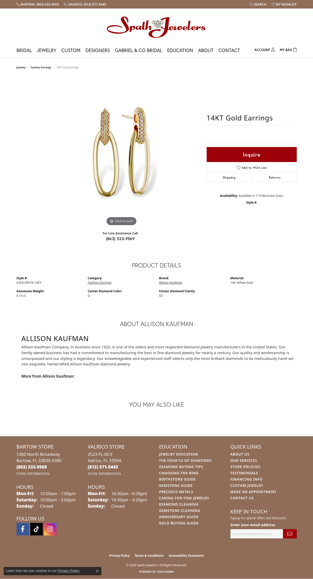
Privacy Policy (119, 555)
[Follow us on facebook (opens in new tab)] (23, 529)
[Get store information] (33, 474)
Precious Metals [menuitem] (176, 491)
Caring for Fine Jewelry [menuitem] (184, 498)
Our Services (243, 460)
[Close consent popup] (97, 570)
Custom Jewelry (246, 485)
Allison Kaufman (170, 282)
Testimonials (244, 473)
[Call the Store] (32, 467)
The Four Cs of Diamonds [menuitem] (185, 460)
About (205, 50)
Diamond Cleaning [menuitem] (179, 504)
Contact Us (242, 498)
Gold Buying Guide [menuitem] (179, 523)
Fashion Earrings (41, 67)
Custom (71, 50)
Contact (229, 50)
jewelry (21, 67)
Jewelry (46, 50)
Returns (274, 177)
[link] (38, 4)
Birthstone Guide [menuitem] (177, 479)
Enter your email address (252, 524)
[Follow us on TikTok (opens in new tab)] (36, 529)
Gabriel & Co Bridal (138, 50)
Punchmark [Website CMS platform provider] (165, 571)
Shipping (229, 177)
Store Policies (245, 466)
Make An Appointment (253, 491)
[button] (258, 4)
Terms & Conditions (149, 555)
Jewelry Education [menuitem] (178, 454)
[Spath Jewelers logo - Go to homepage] (157, 27)
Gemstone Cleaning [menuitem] (179, 510)
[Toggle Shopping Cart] (288, 49)
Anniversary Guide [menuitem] (179, 516)
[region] (122, 152)
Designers (98, 50)
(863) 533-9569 (120, 238)
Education (180, 50)
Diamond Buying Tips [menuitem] (181, 466)
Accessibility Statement (186, 555)
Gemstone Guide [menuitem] (176, 485)
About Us (239, 454)
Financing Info (246, 479)
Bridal (24, 50)
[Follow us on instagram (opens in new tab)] (50, 529)
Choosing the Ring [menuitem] (179, 473)
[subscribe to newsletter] (289, 533)
